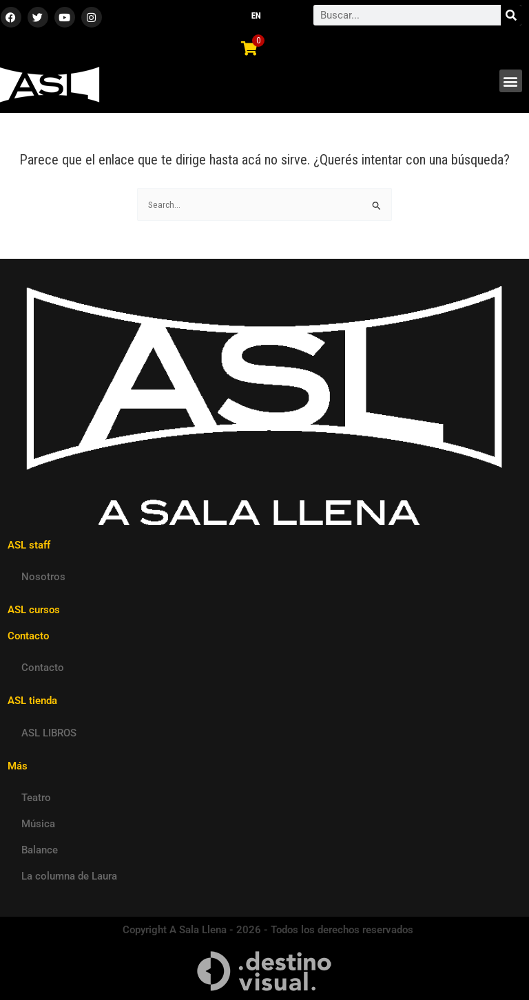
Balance (39, 850)
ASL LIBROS (48, 733)
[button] (510, 81)
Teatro (36, 797)
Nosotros (43, 577)
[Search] (511, 15)
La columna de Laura (69, 876)
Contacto (42, 667)
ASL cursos (34, 610)
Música (38, 824)
